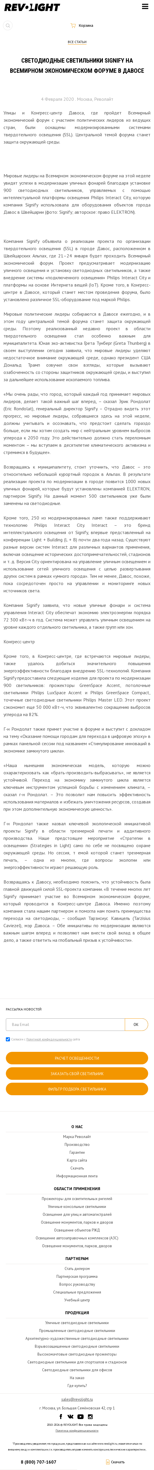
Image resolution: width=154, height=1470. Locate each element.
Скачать (77, 1168)
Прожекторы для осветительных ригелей (77, 1198)
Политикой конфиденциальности (49, 1039)
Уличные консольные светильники (77, 1206)
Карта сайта (77, 1160)
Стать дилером (77, 1268)
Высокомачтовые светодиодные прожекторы (77, 1354)
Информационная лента (77, 1176)
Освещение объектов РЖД (77, 1230)
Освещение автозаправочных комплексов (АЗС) (77, 1238)
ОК (136, 1024)
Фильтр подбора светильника (77, 1089)
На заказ (77, 1377)
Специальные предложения (77, 1292)
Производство (77, 1144)
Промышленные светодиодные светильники (77, 1330)
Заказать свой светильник (77, 1073)
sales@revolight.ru (77, 1399)
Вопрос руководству (77, 1284)
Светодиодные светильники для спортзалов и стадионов (77, 1362)
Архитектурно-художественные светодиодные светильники (77, 1338)
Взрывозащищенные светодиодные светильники (77, 1346)
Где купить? (77, 1385)
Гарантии (77, 1152)
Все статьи (77, 42)
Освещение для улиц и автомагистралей (77, 1214)
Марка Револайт (77, 1136)
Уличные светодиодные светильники (77, 1322)
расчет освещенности (77, 1058)
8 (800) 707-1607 (38, 1462)
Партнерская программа (77, 1276)
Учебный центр (77, 1300)
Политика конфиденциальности (77, 1430)
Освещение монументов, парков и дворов (77, 1222)
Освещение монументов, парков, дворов (77, 1245)
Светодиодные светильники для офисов (77, 1369)
